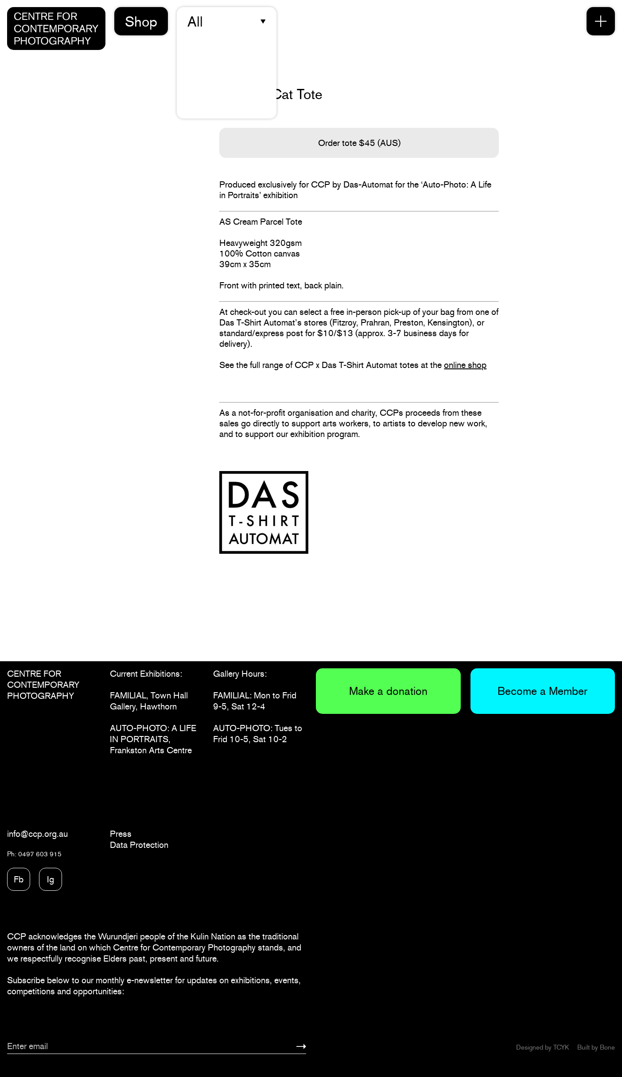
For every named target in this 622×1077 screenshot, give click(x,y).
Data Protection (139, 844)
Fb (18, 879)
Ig (50, 879)
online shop (465, 365)
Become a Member (542, 691)
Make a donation (388, 691)
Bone (607, 1047)
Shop (141, 21)
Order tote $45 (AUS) (359, 143)
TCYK (561, 1047)
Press (121, 833)
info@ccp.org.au (37, 833)
